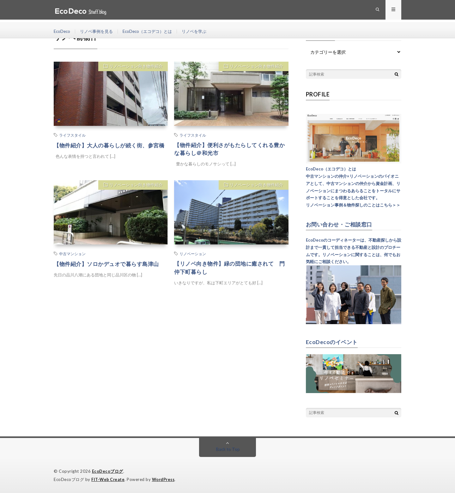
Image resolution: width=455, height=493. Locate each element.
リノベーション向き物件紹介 (134, 67)
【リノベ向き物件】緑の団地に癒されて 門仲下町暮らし (229, 269)
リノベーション (192, 254)
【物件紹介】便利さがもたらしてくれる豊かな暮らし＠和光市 (229, 149)
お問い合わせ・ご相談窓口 (341, 224)
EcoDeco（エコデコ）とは (152, 31)
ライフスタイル (72, 135)
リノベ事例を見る (99, 31)
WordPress (165, 478)
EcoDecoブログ (107, 470)
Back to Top (228, 448)
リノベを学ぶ (202, 31)
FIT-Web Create (108, 478)
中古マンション (72, 254)
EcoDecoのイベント (332, 341)
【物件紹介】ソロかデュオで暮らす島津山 (109, 264)
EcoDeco (62, 31)
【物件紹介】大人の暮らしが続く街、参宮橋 (109, 149)
